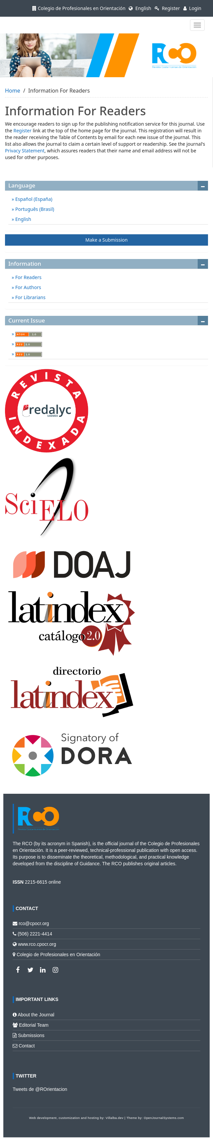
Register (167, 8)
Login (192, 8)
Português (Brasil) (34, 209)
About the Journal (36, 1014)
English (140, 8)
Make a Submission (106, 240)
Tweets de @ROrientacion (40, 1089)
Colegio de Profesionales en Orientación (78, 8)
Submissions (31, 1035)
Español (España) (33, 199)
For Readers (27, 277)
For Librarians (29, 297)
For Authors (27, 287)
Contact (27, 1045)
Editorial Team (33, 1025)
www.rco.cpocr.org (37, 944)
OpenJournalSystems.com (164, 1118)
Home (12, 90)
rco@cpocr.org (34, 923)
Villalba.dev (115, 1118)
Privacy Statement (25, 150)
